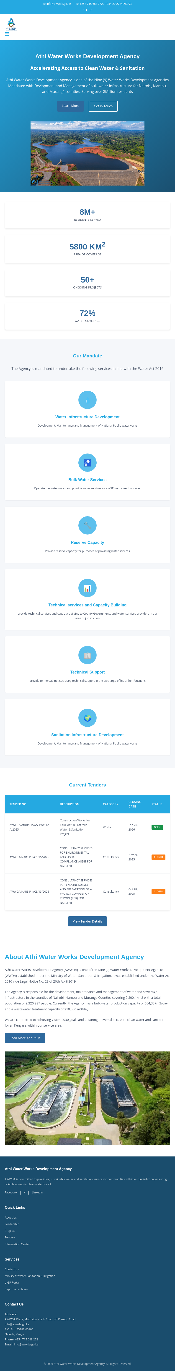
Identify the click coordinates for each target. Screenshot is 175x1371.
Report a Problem (16, 1289)
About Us (11, 1217)
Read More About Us (25, 1038)
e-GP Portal (12, 1282)
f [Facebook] (83, 10)
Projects (10, 1231)
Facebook (11, 1192)
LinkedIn (37, 1192)
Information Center (17, 1244)
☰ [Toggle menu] (7, 34)
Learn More (70, 105)
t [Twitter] (86, 10)
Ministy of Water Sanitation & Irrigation (30, 1276)
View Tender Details (87, 921)
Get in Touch (103, 106)
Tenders (10, 1237)
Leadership (12, 1224)
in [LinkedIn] (91, 10)
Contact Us (12, 1269)
